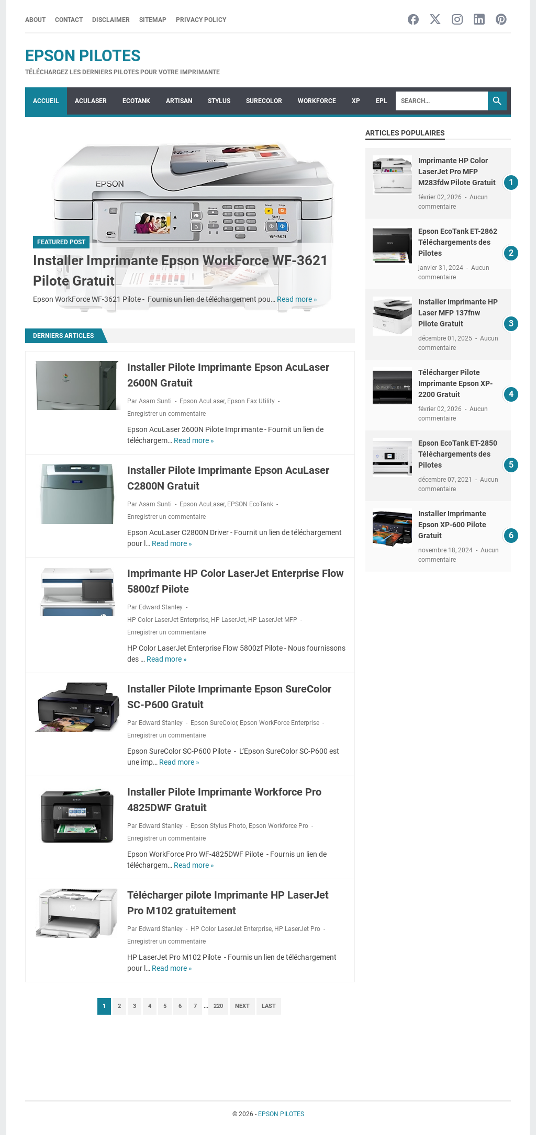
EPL (381, 101)
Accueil (46, 101)
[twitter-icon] (435, 20)
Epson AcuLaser (202, 401)
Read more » (297, 299)
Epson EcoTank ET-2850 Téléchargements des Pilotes (457, 454)
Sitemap (152, 20)
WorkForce (317, 101)
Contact (69, 20)
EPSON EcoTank (250, 504)
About (35, 20)
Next (242, 1006)
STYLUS (219, 101)
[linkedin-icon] (479, 20)
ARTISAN (179, 101)
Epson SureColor (214, 723)
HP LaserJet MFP (272, 619)
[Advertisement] (438, 652)
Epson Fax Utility (251, 401)
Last (269, 1006)
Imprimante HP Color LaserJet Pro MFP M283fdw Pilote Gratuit (457, 171)
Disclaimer (111, 20)
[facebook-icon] (413, 20)
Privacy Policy (201, 20)
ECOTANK (136, 101)
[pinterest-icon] (501, 20)
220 (218, 1006)
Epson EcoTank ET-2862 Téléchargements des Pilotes (457, 242)
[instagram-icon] (457, 20)
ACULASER (91, 101)
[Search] (442, 101)
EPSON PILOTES (82, 56)
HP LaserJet (228, 619)
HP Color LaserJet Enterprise (167, 619)
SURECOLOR (264, 101)
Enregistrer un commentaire (166, 413)
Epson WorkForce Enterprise (279, 723)
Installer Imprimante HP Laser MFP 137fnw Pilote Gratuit (458, 313)
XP (356, 101)
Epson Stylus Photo (218, 826)
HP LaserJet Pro (297, 929)
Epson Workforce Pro (278, 826)
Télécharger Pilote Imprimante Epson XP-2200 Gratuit (455, 383)
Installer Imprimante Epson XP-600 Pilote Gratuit (452, 524)
